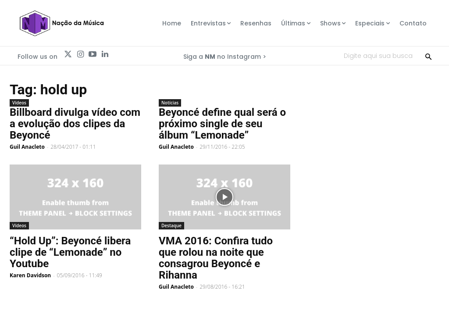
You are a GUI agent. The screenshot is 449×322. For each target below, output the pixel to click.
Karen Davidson (30, 275)
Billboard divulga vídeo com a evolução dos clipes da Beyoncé (75, 123)
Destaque (171, 225)
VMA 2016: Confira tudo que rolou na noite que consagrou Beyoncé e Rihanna (216, 258)
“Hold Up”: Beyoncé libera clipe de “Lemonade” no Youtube (70, 252)
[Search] (428, 56)
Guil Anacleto (27, 146)
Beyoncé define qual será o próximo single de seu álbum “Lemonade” (222, 123)
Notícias (169, 103)
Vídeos (19, 103)
